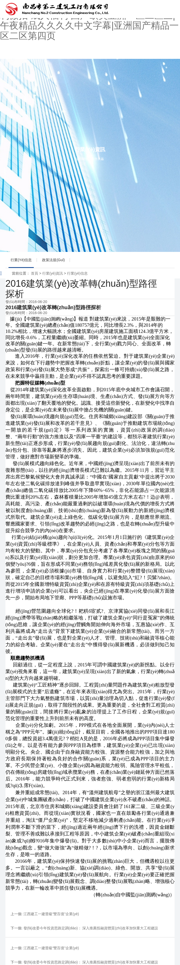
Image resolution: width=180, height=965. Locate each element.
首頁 (34, 273)
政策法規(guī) (53, 260)
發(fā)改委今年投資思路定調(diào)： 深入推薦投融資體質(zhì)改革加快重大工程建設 (90, 928)
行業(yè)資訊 (52, 273)
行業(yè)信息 (21, 260)
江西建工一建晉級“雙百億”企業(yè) (51, 914)
